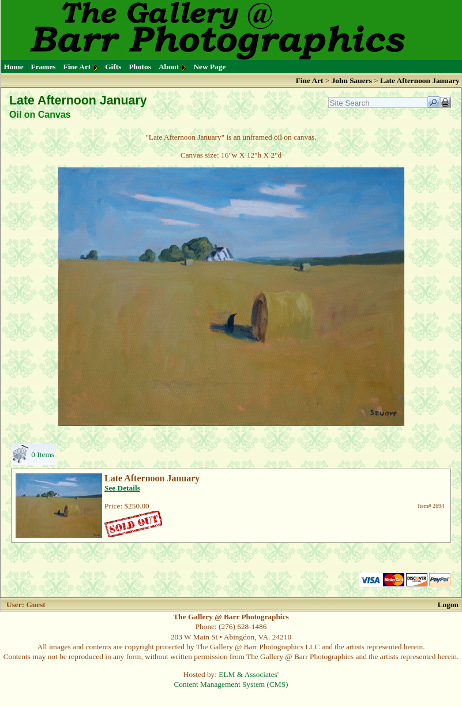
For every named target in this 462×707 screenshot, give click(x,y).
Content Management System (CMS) (231, 684)
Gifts (113, 66)
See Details (122, 488)
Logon (448, 604)
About (169, 66)
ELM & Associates (248, 674)
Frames (43, 66)
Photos (140, 66)
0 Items (42, 454)
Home (14, 66)
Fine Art (77, 66)
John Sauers (352, 80)
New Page (209, 66)
